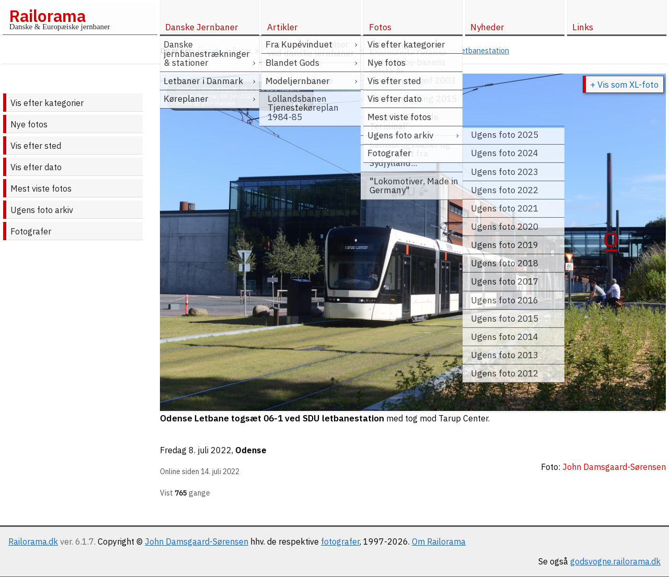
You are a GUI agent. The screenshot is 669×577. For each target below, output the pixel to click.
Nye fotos (29, 124)
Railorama (47, 15)
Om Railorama (439, 541)
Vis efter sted (35, 145)
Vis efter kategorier (47, 103)
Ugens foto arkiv (41, 210)
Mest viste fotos (41, 188)
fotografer (340, 541)
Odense (251, 450)
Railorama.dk (33, 541)
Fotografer (30, 231)
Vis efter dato (36, 167)
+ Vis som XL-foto (624, 84)
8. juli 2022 (210, 450)
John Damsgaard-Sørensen (196, 541)
